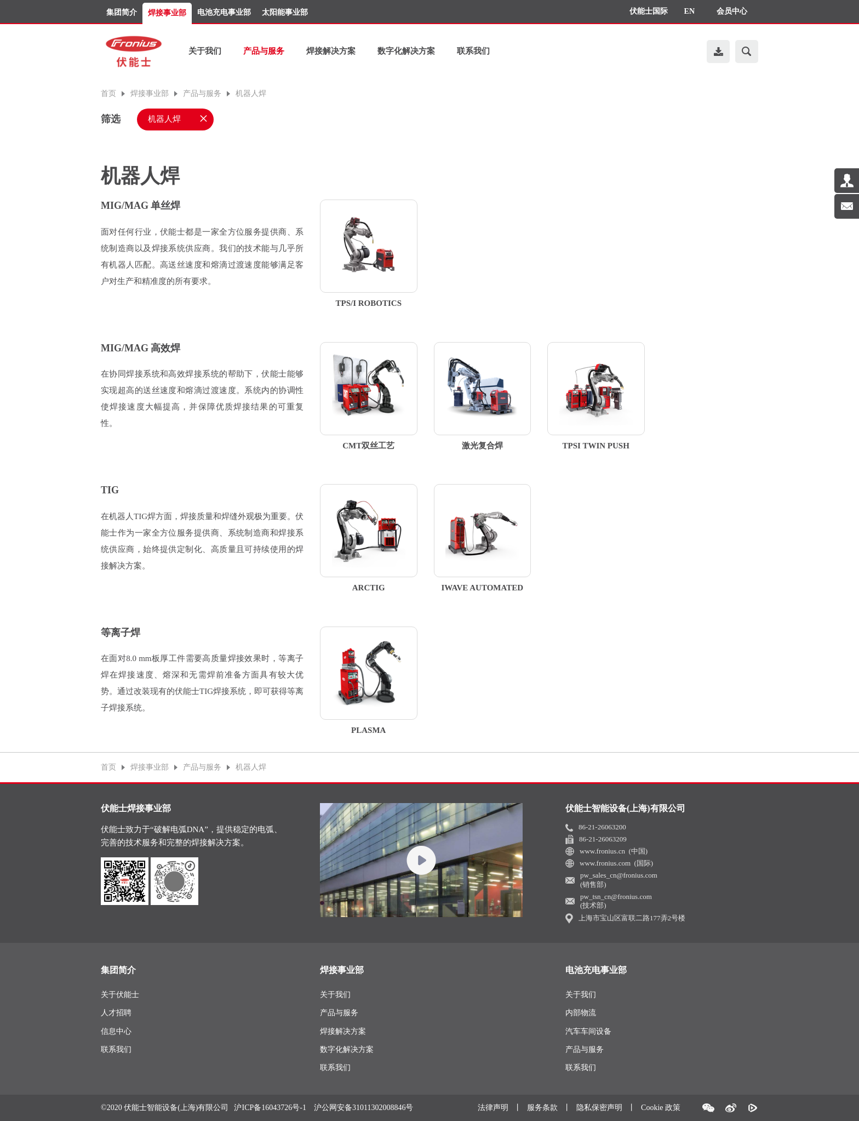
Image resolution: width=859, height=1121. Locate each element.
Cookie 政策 (660, 1107)
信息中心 (116, 1031)
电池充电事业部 (224, 12)
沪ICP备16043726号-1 (270, 1108)
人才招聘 (116, 1013)
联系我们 (473, 51)
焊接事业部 (167, 13)
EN (689, 11)
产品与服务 (263, 51)
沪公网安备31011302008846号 (363, 1108)
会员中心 (732, 11)
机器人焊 (251, 94)
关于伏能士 (120, 995)
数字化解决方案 (406, 51)
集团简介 (121, 12)
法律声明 (493, 1107)
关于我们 (204, 51)
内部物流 (580, 1013)
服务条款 (542, 1107)
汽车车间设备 (588, 1031)
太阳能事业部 (285, 12)
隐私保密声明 (599, 1107)
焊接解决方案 (331, 51)
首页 (108, 94)
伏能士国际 (648, 11)
